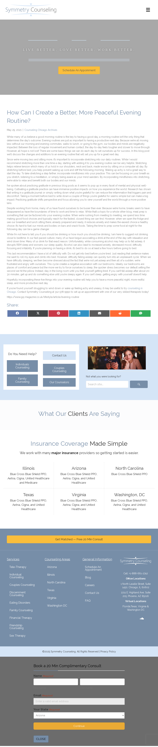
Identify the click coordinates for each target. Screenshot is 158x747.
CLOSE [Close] (41, 740)
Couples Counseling (22, 584)
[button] (139, 384)
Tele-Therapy (17, 567)
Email (43, 696)
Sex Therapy (17, 635)
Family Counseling (21, 610)
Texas (51, 590)
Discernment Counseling (17, 594)
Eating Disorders (19, 602)
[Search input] (107, 384)
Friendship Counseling (16, 627)
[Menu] (147, 9)
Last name (86, 688)
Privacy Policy (108, 651)
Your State (46, 710)
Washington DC (57, 605)
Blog (88, 577)
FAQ (88, 600)
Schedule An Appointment (93, 568)
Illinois (51, 574)
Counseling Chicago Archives (40, 130)
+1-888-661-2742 (138, 573)
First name (40, 688)
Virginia (51, 598)
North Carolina (56, 582)
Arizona (52, 567)
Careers (90, 585)
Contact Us (92, 593)
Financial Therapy (20, 617)
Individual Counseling (16, 576)
